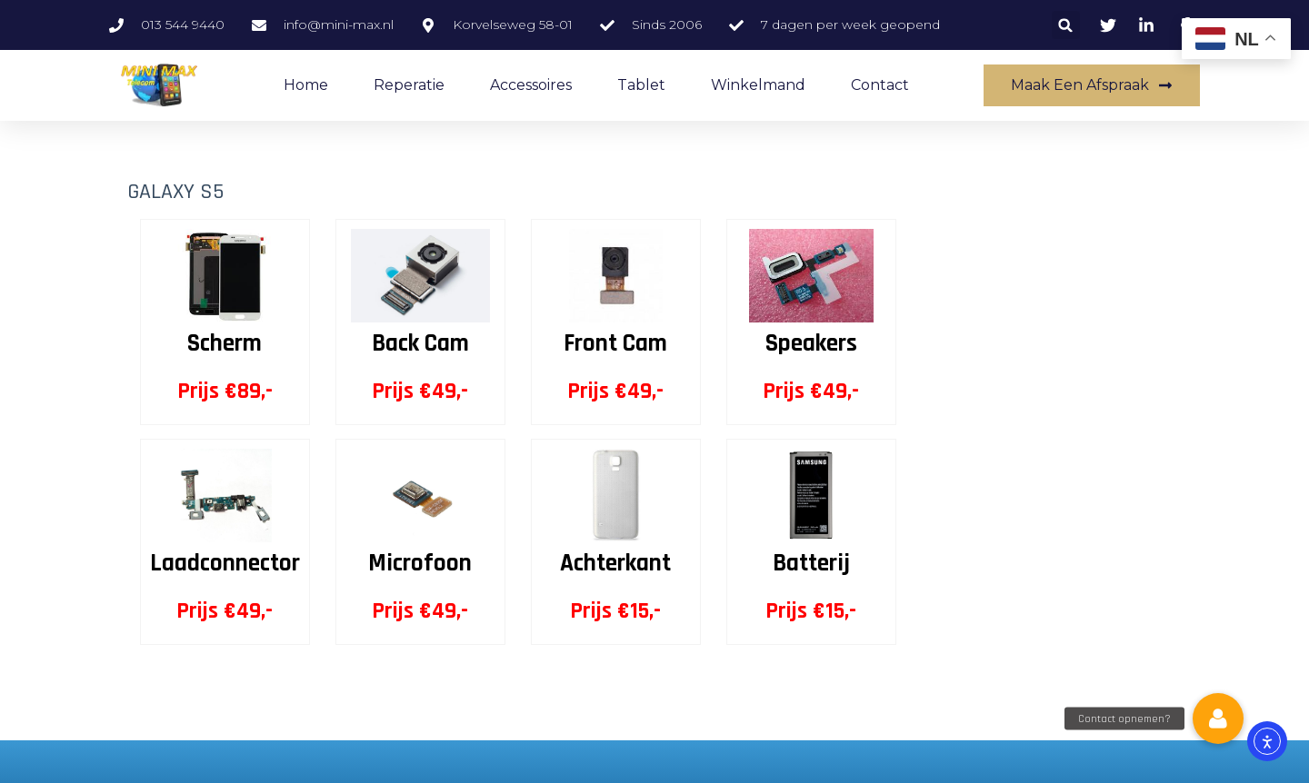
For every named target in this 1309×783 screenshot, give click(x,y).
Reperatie (409, 85)
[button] (1066, 25)
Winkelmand (758, 85)
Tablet (641, 85)
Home (306, 85)
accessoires (531, 85)
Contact (880, 85)
